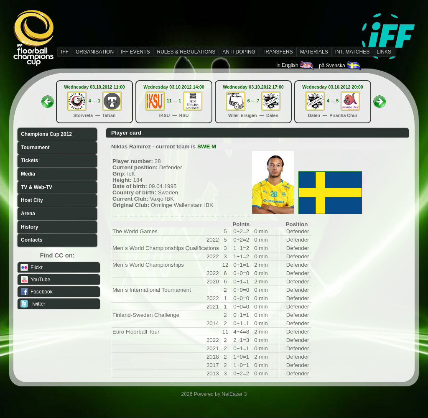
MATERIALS (314, 52)
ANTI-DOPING (238, 52)
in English (296, 65)
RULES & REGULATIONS (186, 52)
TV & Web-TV (36, 187)
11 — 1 (174, 100)
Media (28, 174)
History (29, 227)
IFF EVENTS (135, 52)
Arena (28, 214)
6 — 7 (253, 100)
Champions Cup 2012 (46, 134)
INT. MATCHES (352, 52)
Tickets (29, 160)
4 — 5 (333, 100)
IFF (65, 52)
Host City (32, 200)
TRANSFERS (277, 52)
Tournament (35, 147)
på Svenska (340, 66)
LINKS (384, 52)
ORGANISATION (95, 52)
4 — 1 (94, 100)
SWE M (206, 146)
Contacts (31, 240)
